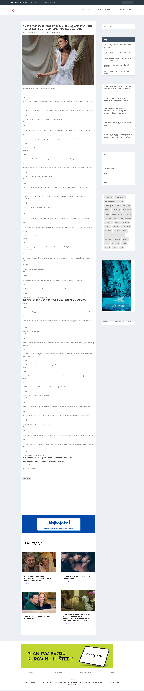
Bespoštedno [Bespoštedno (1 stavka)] (110, 203)
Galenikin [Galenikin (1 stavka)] (126, 207)
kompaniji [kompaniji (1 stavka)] (116, 211)
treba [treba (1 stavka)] (124, 245)
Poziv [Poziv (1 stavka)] (124, 232)
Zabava (99, 11)
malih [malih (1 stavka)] (107, 215)
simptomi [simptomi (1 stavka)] (108, 240)
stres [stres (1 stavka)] (107, 245)
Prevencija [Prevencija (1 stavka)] (109, 236)
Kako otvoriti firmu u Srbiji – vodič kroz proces (117, 73)
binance (106, 88)
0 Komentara (59, 34)
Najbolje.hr (25, 684)
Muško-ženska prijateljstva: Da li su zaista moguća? (116, 100)
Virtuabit (69, 684)
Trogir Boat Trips (119, 323)
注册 (105, 110)
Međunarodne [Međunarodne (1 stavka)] (117, 215)
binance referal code (111, 99)
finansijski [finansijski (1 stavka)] (109, 207)
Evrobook (75, 684)
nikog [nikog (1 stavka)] (116, 219)
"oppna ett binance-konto (112, 123)
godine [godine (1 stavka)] (107, 211)
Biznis (129, 11)
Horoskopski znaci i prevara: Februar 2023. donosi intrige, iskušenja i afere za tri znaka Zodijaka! (118, 137)
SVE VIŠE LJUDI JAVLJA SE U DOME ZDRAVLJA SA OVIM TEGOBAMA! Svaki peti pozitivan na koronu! (117, 89)
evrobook (32, 34)
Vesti (91, 11)
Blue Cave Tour (107, 323)
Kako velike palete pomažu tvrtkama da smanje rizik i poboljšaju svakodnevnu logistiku (117, 47)
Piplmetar (82, 684)
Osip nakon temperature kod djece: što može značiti (117, 67)
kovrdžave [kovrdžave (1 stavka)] (127, 211)
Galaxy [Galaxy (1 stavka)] (117, 207)
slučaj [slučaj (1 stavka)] (125, 240)
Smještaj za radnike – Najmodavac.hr (96, 684)
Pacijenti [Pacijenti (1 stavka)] (126, 228)
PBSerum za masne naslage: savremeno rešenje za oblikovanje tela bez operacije (117, 54)
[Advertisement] (59, 498)
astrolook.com (64, 458)
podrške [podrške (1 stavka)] (117, 232)
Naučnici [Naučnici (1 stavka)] (108, 219)
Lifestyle (107, 160)
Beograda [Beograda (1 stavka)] (108, 199)
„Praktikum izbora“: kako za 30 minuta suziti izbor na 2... (40, 2)
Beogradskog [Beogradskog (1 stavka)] (120, 199)
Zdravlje (120, 11)
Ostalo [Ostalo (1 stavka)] (126, 224)
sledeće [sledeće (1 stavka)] (117, 240)
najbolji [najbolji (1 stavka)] (128, 215)
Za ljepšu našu (33, 684)
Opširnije (27, 480)
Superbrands (49, 684)
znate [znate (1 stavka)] (115, 249)
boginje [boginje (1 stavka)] (120, 203)
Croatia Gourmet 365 (60, 684)
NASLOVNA (82, 11)
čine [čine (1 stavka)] (121, 249)
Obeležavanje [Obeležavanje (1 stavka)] (126, 219)
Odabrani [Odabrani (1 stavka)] (108, 224)
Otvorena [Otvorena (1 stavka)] (116, 228)
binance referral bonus (111, 135)
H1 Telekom (42, 684)
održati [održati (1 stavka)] (118, 224)
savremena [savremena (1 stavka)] (119, 236)
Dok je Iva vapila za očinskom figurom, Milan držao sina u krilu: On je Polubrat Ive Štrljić (38, 580)
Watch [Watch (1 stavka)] (107, 249)
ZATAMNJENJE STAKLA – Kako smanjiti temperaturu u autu (117, 125)
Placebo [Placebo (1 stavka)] (108, 232)
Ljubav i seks (109, 11)
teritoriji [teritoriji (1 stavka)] (115, 245)
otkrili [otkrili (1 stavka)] (107, 228)
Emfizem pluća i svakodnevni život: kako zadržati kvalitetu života (117, 61)
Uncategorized (109, 170)
